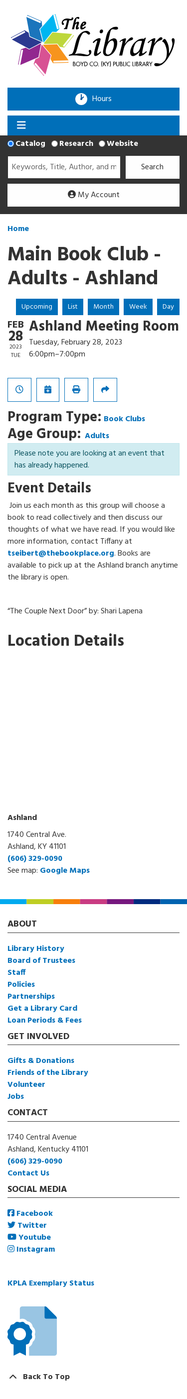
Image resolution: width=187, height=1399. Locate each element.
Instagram (31, 1249)
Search (152, 167)
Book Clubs (124, 419)
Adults (97, 436)
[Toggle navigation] (21, 125)
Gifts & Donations (40, 1060)
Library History (35, 948)
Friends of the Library (47, 1072)
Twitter (27, 1225)
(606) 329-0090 (34, 858)
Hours (105, 99)
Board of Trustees (41, 960)
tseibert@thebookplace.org (60, 553)
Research (76, 144)
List (73, 307)
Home (18, 229)
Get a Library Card (42, 1008)
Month (103, 307)
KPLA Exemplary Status (50, 1283)
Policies (21, 984)
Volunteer (26, 1084)
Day (168, 307)
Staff (16, 972)
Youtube (29, 1237)
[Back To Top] (93, 1377)
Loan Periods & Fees (44, 1020)
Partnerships (31, 996)
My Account (94, 195)
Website (122, 144)
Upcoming (36, 307)
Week (138, 307)
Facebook (30, 1213)
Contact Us (28, 1173)
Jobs (15, 1096)
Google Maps (65, 870)
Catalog (30, 144)
